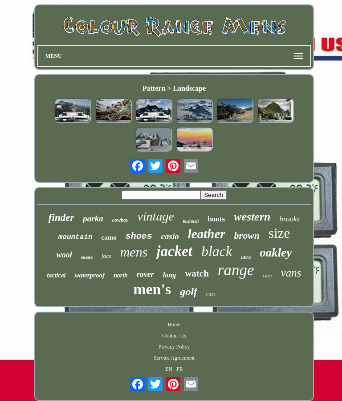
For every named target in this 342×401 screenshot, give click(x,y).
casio (170, 236)
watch (197, 273)
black (216, 251)
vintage (155, 216)
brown (247, 235)
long (169, 275)
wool (64, 254)
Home (173, 324)
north (121, 275)
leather (206, 234)
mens (134, 252)
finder (61, 217)
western (252, 216)
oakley (276, 252)
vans (291, 273)
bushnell (191, 221)
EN (168, 369)
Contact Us (174, 336)
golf (188, 291)
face (106, 256)
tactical (56, 275)
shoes (139, 236)
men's (152, 289)
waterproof (89, 275)
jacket (174, 251)
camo (109, 237)
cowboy (120, 220)
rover (145, 274)
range (236, 270)
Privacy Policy (174, 347)
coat (210, 294)
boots (216, 219)
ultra (246, 257)
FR (179, 369)
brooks (289, 219)
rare (267, 275)
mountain (75, 237)
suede (87, 257)
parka (93, 218)
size (279, 233)
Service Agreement (174, 358)
